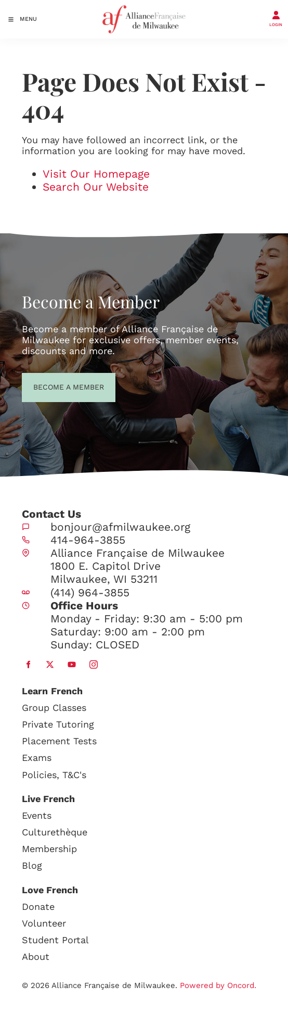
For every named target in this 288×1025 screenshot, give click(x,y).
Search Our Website (96, 186)
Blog (32, 865)
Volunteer (44, 923)
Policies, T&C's (54, 774)
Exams (36, 757)
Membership (49, 848)
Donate (38, 906)
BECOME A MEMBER (49, 386)
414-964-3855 (87, 539)
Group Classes (54, 707)
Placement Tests (59, 740)
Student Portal (55, 939)
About (35, 956)
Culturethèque (54, 832)
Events (36, 815)
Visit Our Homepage (96, 173)
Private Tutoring (58, 724)
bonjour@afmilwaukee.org (120, 526)
